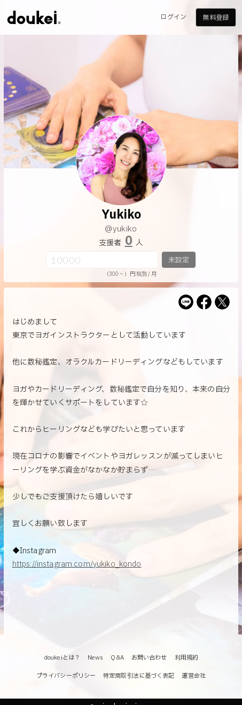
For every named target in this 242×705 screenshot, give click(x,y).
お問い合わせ (149, 657)
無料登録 (215, 17)
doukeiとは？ (62, 657)
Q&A (117, 657)
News (95, 657)
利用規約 (186, 657)
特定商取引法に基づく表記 (138, 675)
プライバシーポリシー (66, 675)
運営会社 (193, 675)
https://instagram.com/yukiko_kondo (77, 564)
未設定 (178, 260)
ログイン (173, 17)
